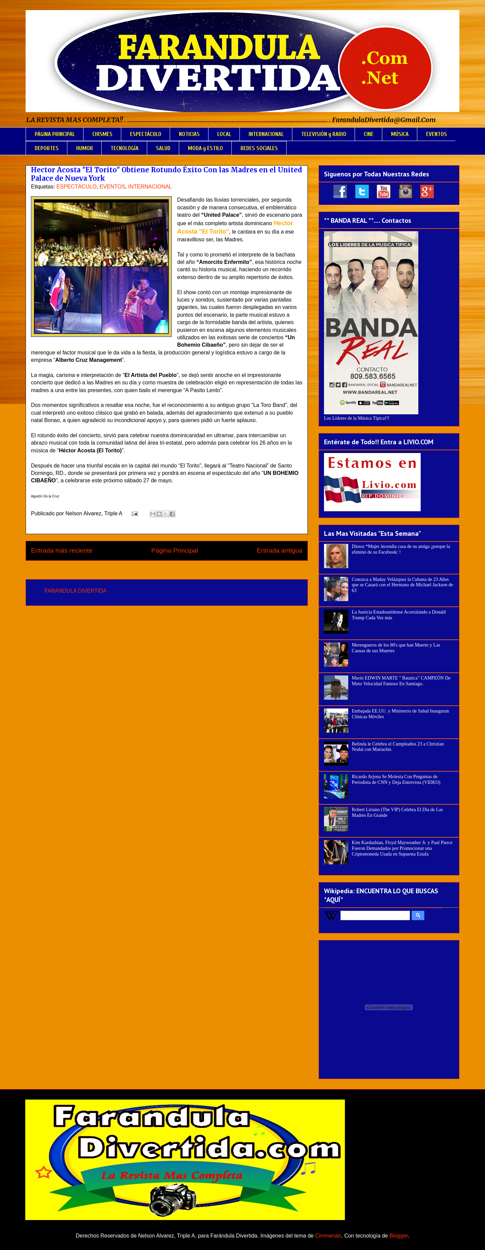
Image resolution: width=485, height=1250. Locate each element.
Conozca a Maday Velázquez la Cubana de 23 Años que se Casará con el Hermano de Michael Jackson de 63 (402, 585)
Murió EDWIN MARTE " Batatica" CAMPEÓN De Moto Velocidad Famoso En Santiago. (401, 680)
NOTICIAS (189, 134)
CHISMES (102, 134)
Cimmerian (328, 1236)
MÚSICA (400, 134)
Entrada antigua (279, 550)
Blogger (398, 1236)
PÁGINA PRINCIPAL (55, 134)
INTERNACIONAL (266, 134)
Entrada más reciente (61, 550)
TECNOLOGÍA (124, 148)
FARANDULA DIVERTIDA (75, 591)
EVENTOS (436, 134)
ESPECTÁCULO (145, 134)
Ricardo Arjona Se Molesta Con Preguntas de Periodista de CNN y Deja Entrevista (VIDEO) (396, 779)
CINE (369, 134)
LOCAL (224, 134)
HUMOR (84, 148)
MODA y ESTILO (205, 148)
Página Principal (174, 550)
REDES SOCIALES (259, 148)
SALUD (163, 148)
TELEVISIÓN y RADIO (323, 134)
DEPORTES (47, 148)
